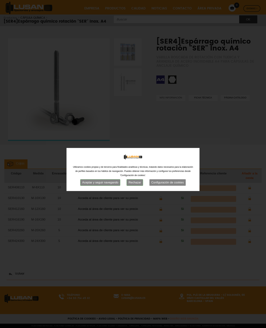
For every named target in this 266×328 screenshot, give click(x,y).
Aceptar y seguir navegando (100, 188)
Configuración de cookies (167, 188)
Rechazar (135, 188)
